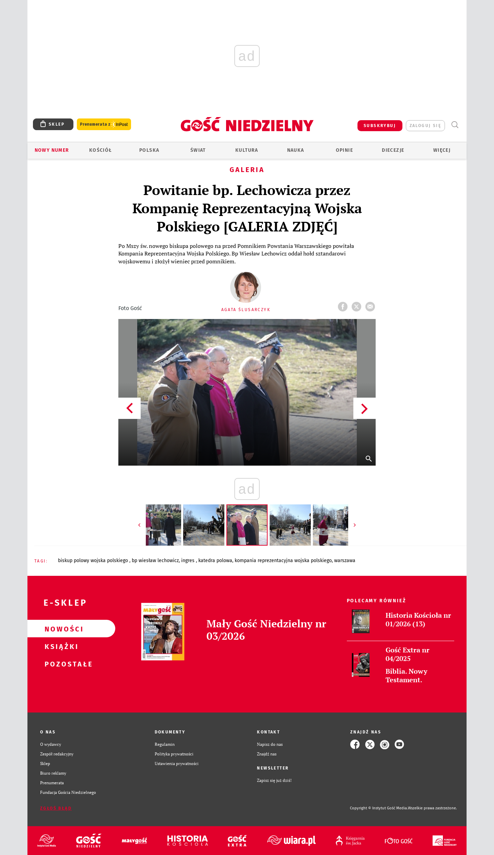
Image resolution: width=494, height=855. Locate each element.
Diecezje (393, 150)
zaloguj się (425, 125)
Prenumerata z (104, 124)
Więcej (441, 150)
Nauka (295, 150)
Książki (60, 646)
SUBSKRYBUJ (380, 125)
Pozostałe (60, 664)
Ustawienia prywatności (177, 763)
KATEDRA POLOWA (215, 560)
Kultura (246, 150)
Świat (198, 150)
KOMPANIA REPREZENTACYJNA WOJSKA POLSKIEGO (283, 560)
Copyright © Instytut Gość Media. (379, 808)
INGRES (188, 560)
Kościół (100, 150)
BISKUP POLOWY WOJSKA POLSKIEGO (93, 560)
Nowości (60, 628)
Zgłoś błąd (56, 808)
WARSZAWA (344, 560)
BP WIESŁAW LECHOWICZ (155, 560)
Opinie (344, 150)
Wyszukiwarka (454, 124)
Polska (149, 150)
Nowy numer (52, 150)
